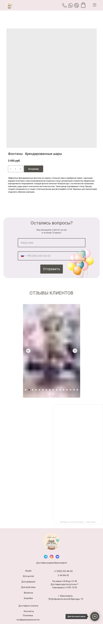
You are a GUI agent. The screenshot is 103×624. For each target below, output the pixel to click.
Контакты (29, 611)
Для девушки (28, 581)
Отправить (51, 269)
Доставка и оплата (28, 606)
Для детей (28, 576)
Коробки (28, 598)
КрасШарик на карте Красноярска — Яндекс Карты (78, 522)
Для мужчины (28, 587)
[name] (51, 242)
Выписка (28, 593)
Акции (28, 571)
